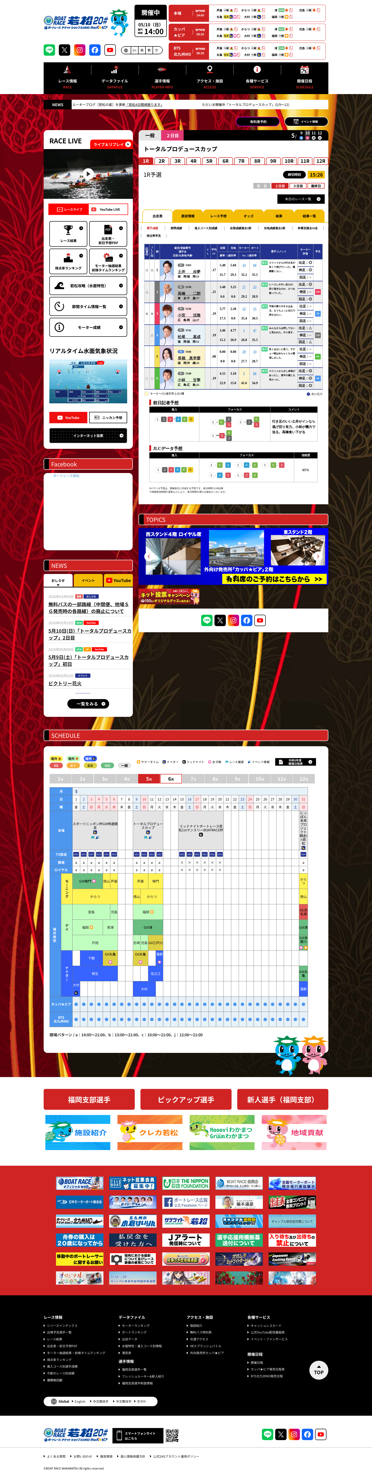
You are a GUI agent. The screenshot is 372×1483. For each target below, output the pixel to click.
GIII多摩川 (303, 939)
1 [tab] (231, 576)
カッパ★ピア (179, 32)
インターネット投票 (88, 435)
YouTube (72, 417)
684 (303, 854)
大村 (76, 985)
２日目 (280, 185)
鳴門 (155, 881)
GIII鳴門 (85, 881)
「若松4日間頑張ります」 (192, 104)
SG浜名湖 (303, 912)
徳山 (106, 881)
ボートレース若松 (66, 475)
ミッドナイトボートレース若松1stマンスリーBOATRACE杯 (201, 828)
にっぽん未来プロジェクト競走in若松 (303, 828)
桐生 (95, 973)
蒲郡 (159, 954)
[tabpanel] (233, 556)
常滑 (110, 927)
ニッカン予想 (112, 417)
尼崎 (136, 943)
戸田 (95, 943)
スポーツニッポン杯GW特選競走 (95, 825)
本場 (177, 13)
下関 (91, 958)
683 (76, 854)
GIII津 (148, 927)
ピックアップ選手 (186, 1099)
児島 (114, 912)
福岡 (146, 912)
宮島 (91, 912)
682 (137, 854)
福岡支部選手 (89, 1099)
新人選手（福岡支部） (282, 1099)
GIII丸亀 (303, 973)
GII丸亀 (110, 954)
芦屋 (114, 881)
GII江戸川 (156, 943)
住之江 (156, 973)
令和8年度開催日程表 (295, 761)
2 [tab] (235, 576)
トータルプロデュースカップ (148, 825)
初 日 (262, 185)
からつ (303, 881)
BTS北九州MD (182, 51)
